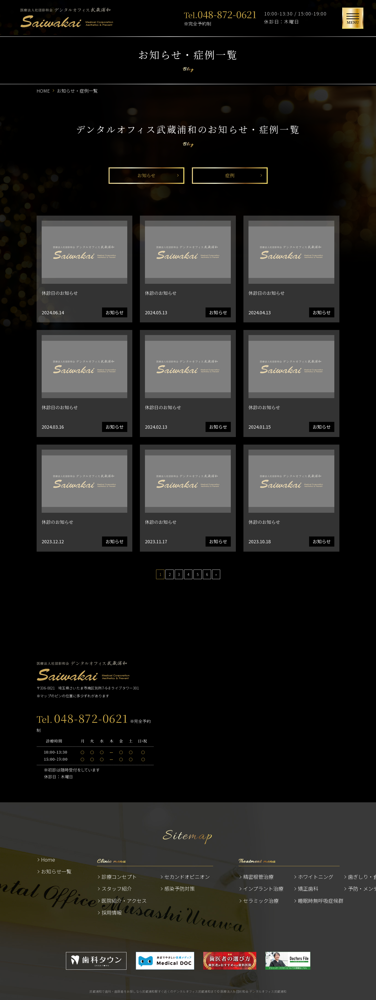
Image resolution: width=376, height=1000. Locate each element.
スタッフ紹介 (117, 888)
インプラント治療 (263, 888)
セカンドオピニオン (187, 876)
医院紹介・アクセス (124, 900)
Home (48, 859)
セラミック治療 (261, 900)
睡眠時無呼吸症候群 (320, 900)
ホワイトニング (315, 876)
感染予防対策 (179, 888)
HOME (43, 90)
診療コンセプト (119, 876)
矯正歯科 (308, 888)
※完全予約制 (220, 17)
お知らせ (146, 175)
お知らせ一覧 (56, 871)
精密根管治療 (258, 876)
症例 (229, 175)
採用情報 (112, 912)
